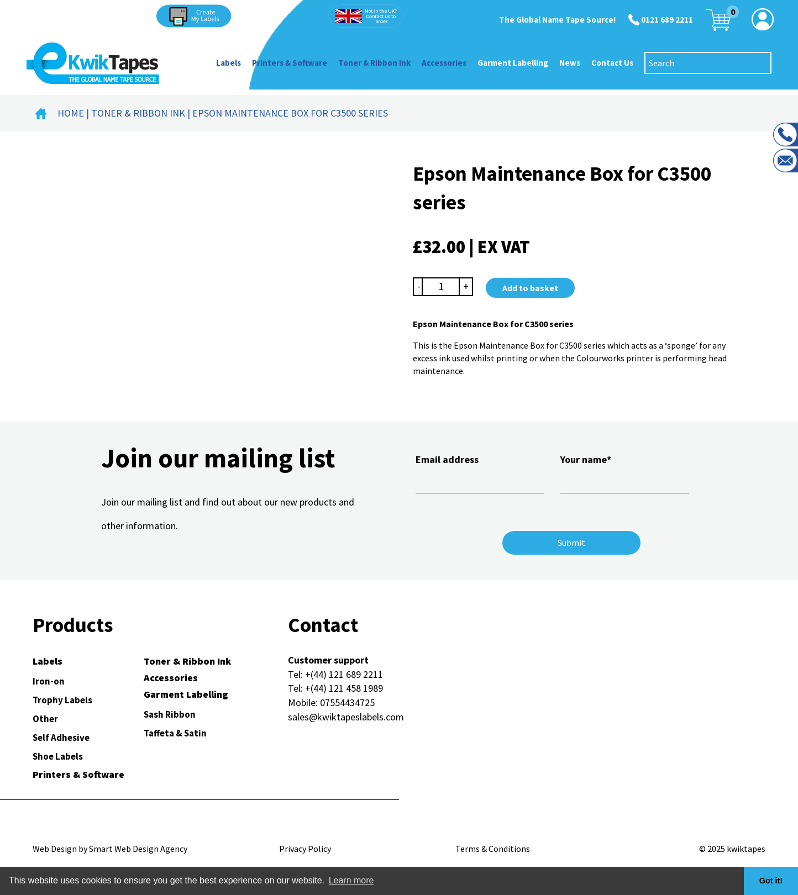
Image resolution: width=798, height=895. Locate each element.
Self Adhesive (61, 737)
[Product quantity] (441, 286)
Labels (228, 62)
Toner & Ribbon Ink (374, 62)
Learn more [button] (351, 880)
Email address (480, 472)
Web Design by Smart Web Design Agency (110, 848)
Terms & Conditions (492, 848)
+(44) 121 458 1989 (344, 688)
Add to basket (530, 287)
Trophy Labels (62, 700)
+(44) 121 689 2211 (344, 674)
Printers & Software (289, 62)
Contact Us (612, 62)
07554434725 (347, 702)
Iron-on (49, 681)
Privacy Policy (305, 848)
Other (45, 719)
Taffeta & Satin (175, 733)
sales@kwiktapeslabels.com (346, 716)
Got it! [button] (771, 880)
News (569, 62)
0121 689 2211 (667, 19)
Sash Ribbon (170, 714)
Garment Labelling (512, 62)
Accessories (444, 62)
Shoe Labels (58, 756)
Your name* (624, 472)
